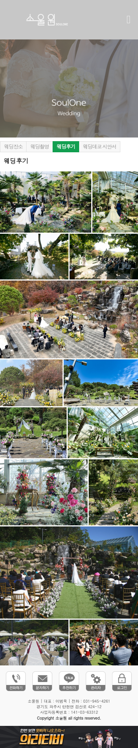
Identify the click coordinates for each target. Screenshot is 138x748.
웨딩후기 (66, 147)
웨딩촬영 (39, 147)
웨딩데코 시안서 (99, 147)
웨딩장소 (13, 147)
